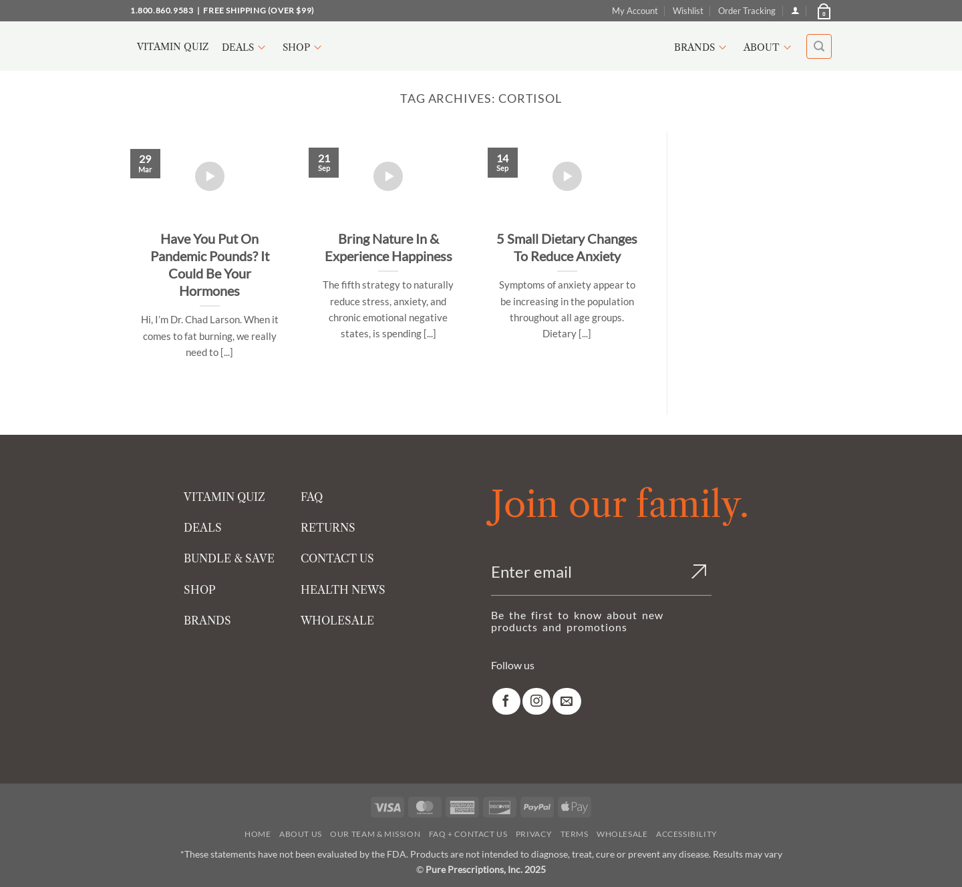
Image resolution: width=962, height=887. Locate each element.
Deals (245, 47)
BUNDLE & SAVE (229, 558)
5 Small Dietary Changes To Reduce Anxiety (566, 247)
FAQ (312, 497)
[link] (506, 701)
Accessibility (686, 834)
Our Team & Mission (375, 834)
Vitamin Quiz (172, 47)
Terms (574, 834)
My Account (635, 10)
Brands (702, 47)
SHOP (200, 589)
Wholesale (622, 834)
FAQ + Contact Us (468, 834)
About (769, 47)
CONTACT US (337, 558)
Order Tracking (747, 10)
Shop (304, 47)
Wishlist (688, 10)
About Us (300, 834)
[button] (823, 10)
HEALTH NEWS (343, 589)
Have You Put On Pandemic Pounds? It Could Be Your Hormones (209, 264)
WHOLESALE (337, 620)
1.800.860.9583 (161, 10)
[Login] (795, 10)
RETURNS (328, 527)
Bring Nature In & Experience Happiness (388, 247)
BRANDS (207, 620)
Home (258, 834)
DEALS (203, 527)
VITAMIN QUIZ (224, 497)
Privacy (534, 834)
